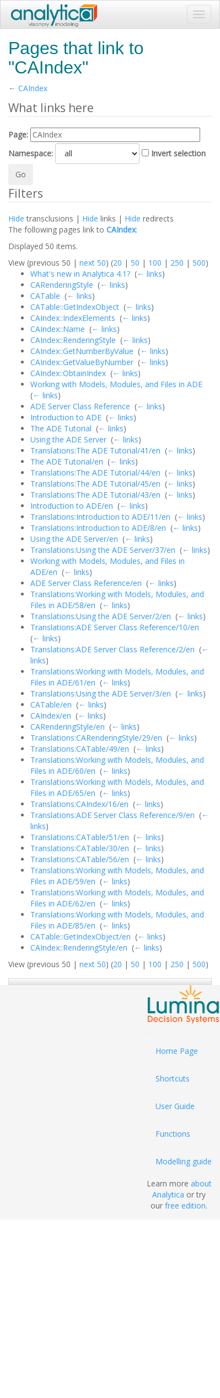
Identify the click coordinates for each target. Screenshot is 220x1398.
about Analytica (182, 1189)
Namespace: (30, 153)
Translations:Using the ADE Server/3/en (100, 693)
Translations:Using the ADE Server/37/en (102, 550)
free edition (185, 1205)
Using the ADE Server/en (74, 539)
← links (149, 273)
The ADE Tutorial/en (66, 461)
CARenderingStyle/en (67, 726)
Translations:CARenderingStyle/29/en (96, 737)
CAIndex (32, 88)
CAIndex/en (50, 715)
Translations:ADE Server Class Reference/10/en (114, 627)
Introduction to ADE (65, 417)
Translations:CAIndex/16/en (79, 804)
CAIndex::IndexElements (72, 318)
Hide (16, 218)
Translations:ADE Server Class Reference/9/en (112, 815)
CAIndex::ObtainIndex (68, 373)
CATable (45, 296)
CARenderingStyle (61, 284)
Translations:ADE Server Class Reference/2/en (112, 649)
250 (177, 262)
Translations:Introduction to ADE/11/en (100, 516)
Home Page (176, 1051)
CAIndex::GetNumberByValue (81, 351)
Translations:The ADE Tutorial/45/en (95, 483)
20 (117, 262)
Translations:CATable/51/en (79, 837)
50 (135, 262)
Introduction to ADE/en (71, 505)
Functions (172, 1133)
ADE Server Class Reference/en (86, 583)
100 (155, 262)
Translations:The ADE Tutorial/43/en (95, 494)
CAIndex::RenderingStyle (73, 340)
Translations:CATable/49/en (79, 748)
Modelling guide (183, 1161)
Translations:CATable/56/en (79, 859)
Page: (18, 134)
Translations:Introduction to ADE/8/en (98, 528)
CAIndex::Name (57, 329)
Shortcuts (172, 1078)
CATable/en (51, 704)
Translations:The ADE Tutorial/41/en (95, 450)
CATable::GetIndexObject (74, 307)
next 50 (92, 262)
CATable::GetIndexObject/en (80, 936)
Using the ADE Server (68, 439)
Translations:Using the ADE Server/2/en (100, 616)
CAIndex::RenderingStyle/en (78, 947)
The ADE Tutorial (61, 428)
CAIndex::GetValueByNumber (81, 362)
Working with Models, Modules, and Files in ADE (116, 384)
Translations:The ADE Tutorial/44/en (95, 472)
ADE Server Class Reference (80, 406)
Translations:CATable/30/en (79, 848)
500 (199, 262)
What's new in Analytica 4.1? (80, 273)
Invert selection (178, 153)
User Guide (175, 1106)
